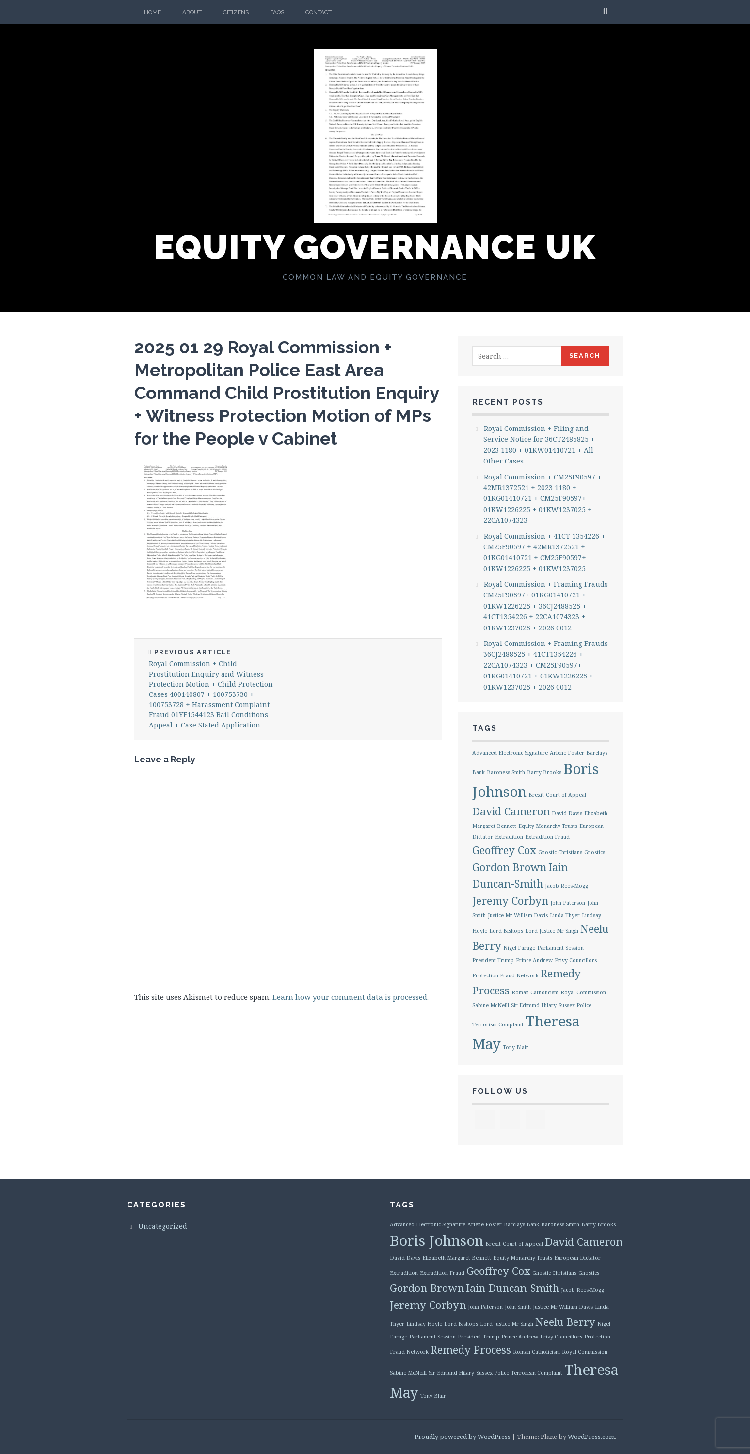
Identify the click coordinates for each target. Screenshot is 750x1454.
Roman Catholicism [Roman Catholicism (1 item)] (535, 992)
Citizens (236, 12)
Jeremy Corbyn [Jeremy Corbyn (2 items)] (510, 900)
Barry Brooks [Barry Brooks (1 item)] (544, 772)
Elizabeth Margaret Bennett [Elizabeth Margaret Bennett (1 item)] (456, 1258)
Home (152, 12)
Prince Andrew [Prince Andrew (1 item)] (534, 960)
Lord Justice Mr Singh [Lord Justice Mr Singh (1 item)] (551, 930)
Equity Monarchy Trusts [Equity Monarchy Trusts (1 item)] (547, 826)
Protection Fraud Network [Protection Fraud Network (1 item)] (505, 975)
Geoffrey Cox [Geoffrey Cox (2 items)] (504, 850)
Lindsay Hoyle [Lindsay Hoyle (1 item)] (424, 1324)
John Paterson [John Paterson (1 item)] (567, 902)
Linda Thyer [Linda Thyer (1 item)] (565, 915)
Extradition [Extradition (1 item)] (509, 836)
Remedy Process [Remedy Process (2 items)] (471, 1349)
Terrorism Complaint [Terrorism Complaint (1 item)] (498, 1024)
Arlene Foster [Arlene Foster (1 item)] (567, 752)
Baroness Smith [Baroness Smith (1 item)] (506, 772)
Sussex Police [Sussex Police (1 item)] (575, 1005)
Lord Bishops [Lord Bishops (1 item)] (506, 930)
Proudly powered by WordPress (463, 1436)
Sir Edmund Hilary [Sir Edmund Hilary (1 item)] (534, 1005)
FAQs (277, 12)
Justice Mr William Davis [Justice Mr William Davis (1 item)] (518, 915)
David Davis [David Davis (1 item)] (567, 813)
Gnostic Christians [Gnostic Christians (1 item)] (560, 852)
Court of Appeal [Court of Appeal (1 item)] (566, 795)
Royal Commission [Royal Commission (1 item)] (583, 992)
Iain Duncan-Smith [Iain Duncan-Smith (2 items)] (512, 1288)
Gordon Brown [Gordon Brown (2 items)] (509, 867)
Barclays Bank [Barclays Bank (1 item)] (521, 1224)
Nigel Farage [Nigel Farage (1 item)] (519, 947)
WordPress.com (591, 1436)
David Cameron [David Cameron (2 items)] (511, 811)
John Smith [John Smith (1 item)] (518, 1307)
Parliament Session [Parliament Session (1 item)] (560, 947)
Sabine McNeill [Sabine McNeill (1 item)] (490, 1005)
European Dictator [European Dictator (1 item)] (577, 1258)
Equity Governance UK (375, 247)
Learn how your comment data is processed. (350, 997)
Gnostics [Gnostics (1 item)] (594, 852)
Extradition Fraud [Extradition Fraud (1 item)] (547, 836)
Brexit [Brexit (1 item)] (536, 795)
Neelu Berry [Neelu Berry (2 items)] (565, 1322)
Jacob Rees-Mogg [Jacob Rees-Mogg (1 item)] (566, 885)
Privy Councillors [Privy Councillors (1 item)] (576, 960)
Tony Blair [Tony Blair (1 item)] (515, 1047)
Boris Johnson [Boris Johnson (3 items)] (436, 1240)
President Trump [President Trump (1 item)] (493, 960)
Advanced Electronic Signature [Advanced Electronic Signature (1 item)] (510, 752)
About (192, 12)
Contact (318, 12)
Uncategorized (162, 1226)
